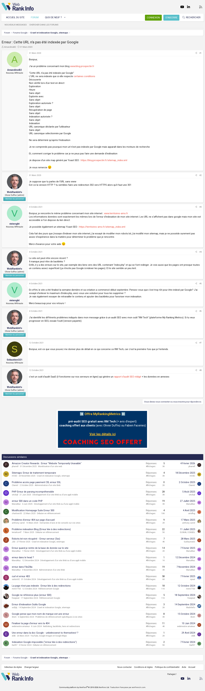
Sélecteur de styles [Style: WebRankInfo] (13, 667)
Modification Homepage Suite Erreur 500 (33, 510)
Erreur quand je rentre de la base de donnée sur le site (40, 548)
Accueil (191, 667)
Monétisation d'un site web (50, 466)
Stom (14, 617)
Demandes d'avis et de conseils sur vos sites (60, 523)
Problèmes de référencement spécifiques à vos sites (58, 617)
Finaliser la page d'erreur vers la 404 (30, 623)
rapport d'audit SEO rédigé (127, 376)
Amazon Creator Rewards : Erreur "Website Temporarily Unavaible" (47, 463)
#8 (200, 370)
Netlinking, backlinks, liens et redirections (61, 626)
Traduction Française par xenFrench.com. (128, 687)
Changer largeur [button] (32, 667)
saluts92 (16, 579)
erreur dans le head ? (23, 557)
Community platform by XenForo (84, 687)
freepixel (15, 598)
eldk (14, 636)
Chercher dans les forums (44, 25)
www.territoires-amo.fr (116, 213)
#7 (200, 343)
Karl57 (14, 645)
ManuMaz (16, 504)
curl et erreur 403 (21, 576)
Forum (35, 17)
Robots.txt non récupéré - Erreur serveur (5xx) (36, 538)
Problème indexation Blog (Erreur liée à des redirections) (41, 529)
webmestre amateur (21, 626)
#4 (200, 252)
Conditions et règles (143, 667)
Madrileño (190, 607)
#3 (200, 207)
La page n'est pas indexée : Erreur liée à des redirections (41, 585)
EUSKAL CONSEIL (187, 532)
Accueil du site (16, 17)
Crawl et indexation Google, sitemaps (53, 476)
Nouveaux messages (16, 25)
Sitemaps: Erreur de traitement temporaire (34, 472)
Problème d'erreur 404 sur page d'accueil (33, 519)
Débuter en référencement (48, 513)
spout (192, 579)
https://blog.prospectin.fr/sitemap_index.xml (104, 160)
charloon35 (17, 513)
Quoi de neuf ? (53, 17)
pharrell (15, 466)
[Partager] (196, 53)
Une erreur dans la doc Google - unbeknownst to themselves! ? (45, 632)
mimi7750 (16, 589)
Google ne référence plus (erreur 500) (31, 595)
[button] (65, 17)
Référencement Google (48, 589)
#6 (200, 311)
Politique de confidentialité (167, 667)
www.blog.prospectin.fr (82, 66)
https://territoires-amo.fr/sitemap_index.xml (102, 226)
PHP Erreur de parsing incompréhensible (33, 491)
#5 (200, 283)
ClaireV (15, 485)
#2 (200, 175)
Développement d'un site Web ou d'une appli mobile (55, 495)
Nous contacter (124, 667)
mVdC (14, 476)
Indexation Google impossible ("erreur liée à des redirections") (44, 642)
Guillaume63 (189, 542)
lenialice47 (17, 532)
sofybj (14, 607)
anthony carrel (18, 523)
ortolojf (15, 495)
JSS (13, 542)
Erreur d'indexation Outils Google (29, 604)
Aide (183, 667)
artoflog (191, 513)
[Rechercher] (191, 17)
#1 (200, 53)
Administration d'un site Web (47, 485)
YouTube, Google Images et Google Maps (49, 636)
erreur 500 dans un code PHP (27, 501)
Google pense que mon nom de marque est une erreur (40, 613)
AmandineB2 (10, 47)
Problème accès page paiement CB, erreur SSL (36, 482)
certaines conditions (84, 76)
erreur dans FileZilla (22, 566)
